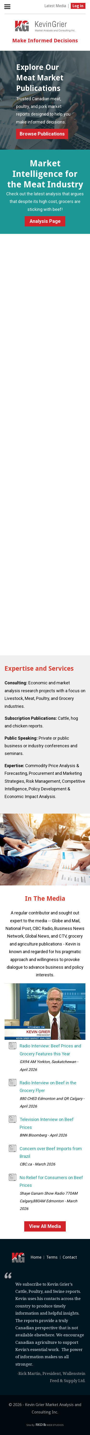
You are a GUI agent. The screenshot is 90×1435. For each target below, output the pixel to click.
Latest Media (55, 6)
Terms (52, 1257)
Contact (70, 1257)
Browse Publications (42, 134)
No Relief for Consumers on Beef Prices (51, 1181)
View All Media (45, 1226)
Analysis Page (45, 221)
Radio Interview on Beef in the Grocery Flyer (48, 1086)
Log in (78, 6)
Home (36, 1257)
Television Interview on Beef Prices (47, 1123)
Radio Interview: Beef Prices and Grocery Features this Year (50, 1049)
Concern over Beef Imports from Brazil (51, 1152)
